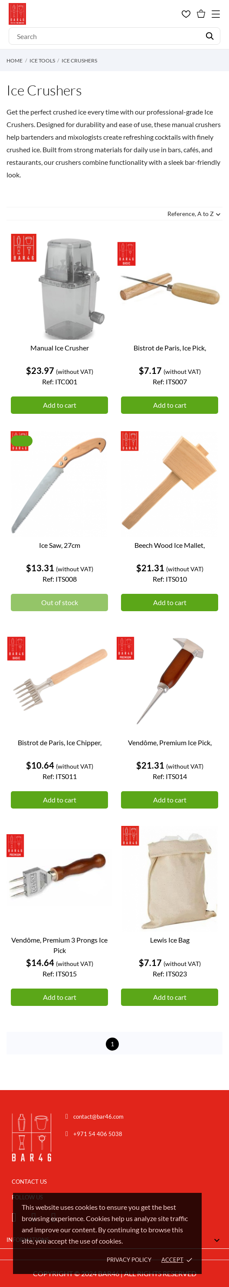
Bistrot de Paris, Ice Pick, (170, 348)
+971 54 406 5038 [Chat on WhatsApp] (97, 1133)
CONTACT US (29, 1181)
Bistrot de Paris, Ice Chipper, (59, 742)
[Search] (114, 36)
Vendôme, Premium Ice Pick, (170, 742)
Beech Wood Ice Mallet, (169, 545)
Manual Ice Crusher (59, 348)
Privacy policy (129, 1259)
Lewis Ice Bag (170, 940)
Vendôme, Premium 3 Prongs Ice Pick (59, 945)
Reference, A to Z (194, 214)
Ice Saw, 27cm (59, 545)
